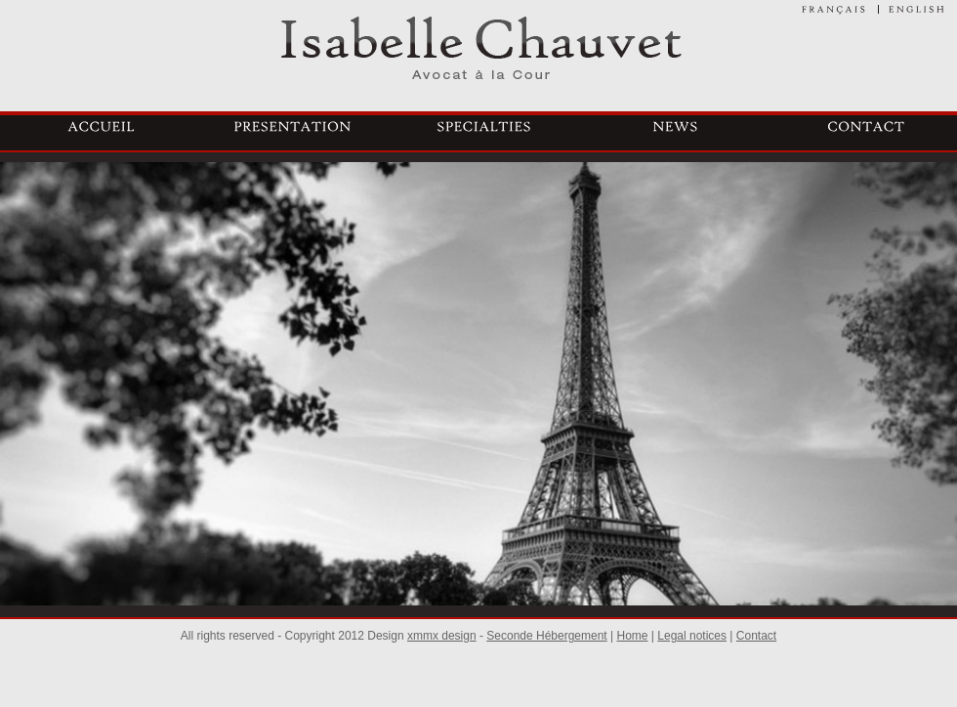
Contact (756, 636)
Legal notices (692, 636)
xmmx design (442, 636)
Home (632, 636)
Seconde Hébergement (546, 636)
